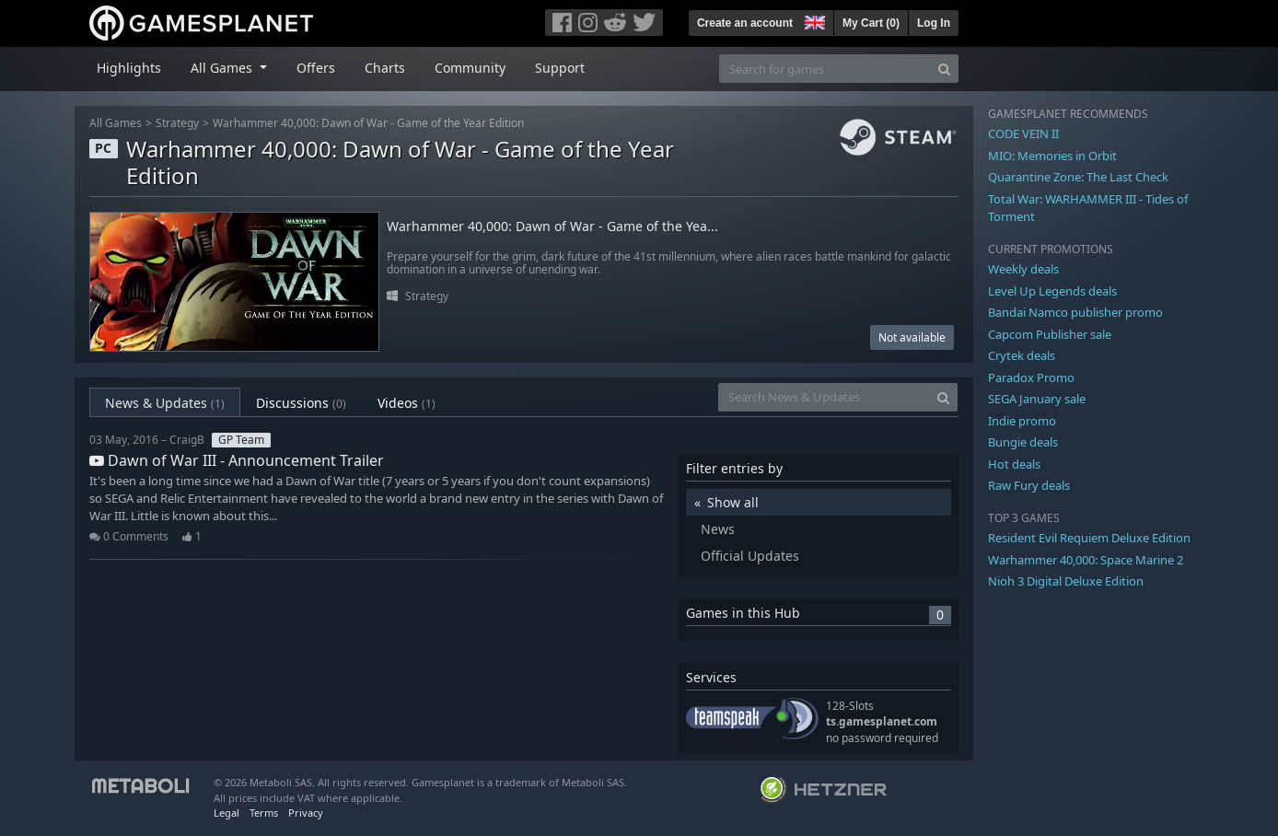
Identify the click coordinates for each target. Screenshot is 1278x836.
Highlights (129, 67)
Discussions (301, 403)
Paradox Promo (1031, 377)
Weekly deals (1023, 269)
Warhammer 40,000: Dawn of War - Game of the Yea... (552, 227)
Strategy (177, 123)
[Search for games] (825, 68)
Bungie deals (1023, 442)
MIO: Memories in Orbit (1052, 155)
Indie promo (1022, 420)
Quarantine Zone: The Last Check (1078, 176)
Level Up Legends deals (1052, 291)
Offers (315, 67)
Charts (385, 67)
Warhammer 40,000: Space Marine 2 (1085, 560)
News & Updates (165, 403)
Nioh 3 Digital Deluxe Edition (1066, 581)
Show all (733, 502)
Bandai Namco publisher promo (1075, 312)
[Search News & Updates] (824, 397)
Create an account (745, 23)
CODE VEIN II (1023, 133)
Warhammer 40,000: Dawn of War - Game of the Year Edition (368, 123)
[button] (813, 20)
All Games (115, 123)
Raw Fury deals (1029, 485)
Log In (933, 23)
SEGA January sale (1037, 398)
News (718, 529)
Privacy (305, 812)
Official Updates (750, 555)
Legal (226, 812)
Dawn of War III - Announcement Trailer (236, 460)
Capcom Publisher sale (1049, 334)
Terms (264, 812)
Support (560, 67)
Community (470, 67)
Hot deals (1014, 464)
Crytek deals (1021, 355)
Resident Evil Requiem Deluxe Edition (1089, 537)
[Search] (944, 68)
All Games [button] (223, 67)
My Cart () (871, 23)
